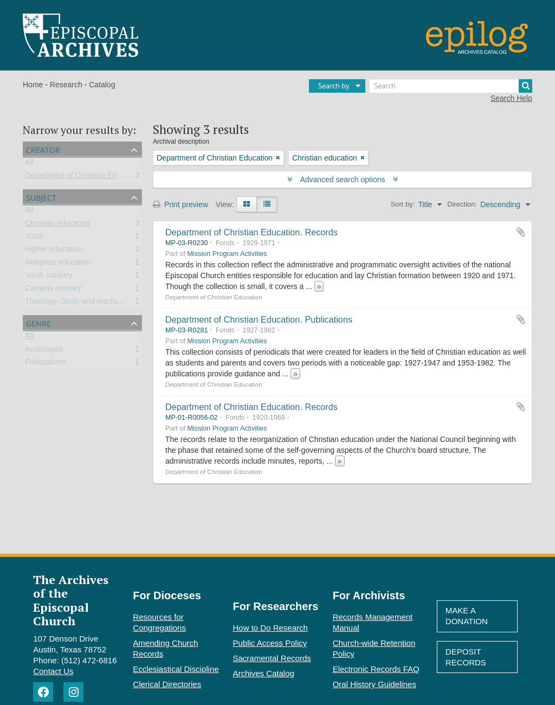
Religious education (58, 264)
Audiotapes (44, 351)
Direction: (462, 204)
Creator (43, 149)
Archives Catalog (263, 673)
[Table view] (267, 204)
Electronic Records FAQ (376, 669)
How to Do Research (270, 627)
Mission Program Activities (227, 254)
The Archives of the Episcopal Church (70, 600)
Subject (41, 196)
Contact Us (53, 671)
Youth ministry (48, 277)
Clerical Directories (167, 684)
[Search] (451, 86)
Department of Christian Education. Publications (258, 319)
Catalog (102, 84)
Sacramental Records (272, 658)
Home (33, 84)
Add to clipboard (520, 232)
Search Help (511, 98)
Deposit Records (466, 657)
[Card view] (246, 204)
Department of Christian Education (83, 177)
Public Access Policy (270, 643)
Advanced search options (343, 179)
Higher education (53, 251)
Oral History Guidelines (374, 684)
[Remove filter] (278, 157)
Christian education (57, 225)
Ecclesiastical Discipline (175, 669)
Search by (334, 86)
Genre (38, 322)
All (29, 164)
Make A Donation (467, 616)
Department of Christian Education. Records (251, 232)
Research (66, 84)
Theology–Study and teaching (75, 303)
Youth (34, 238)
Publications (45, 364)
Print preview (180, 204)
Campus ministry (53, 290)
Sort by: (403, 204)
